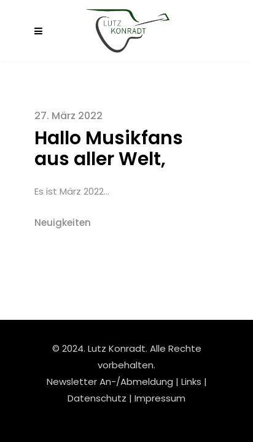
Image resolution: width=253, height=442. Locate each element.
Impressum (159, 398)
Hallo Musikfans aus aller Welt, (108, 148)
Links (191, 381)
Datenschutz (98, 398)
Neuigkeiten (62, 222)
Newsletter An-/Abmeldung (110, 381)
